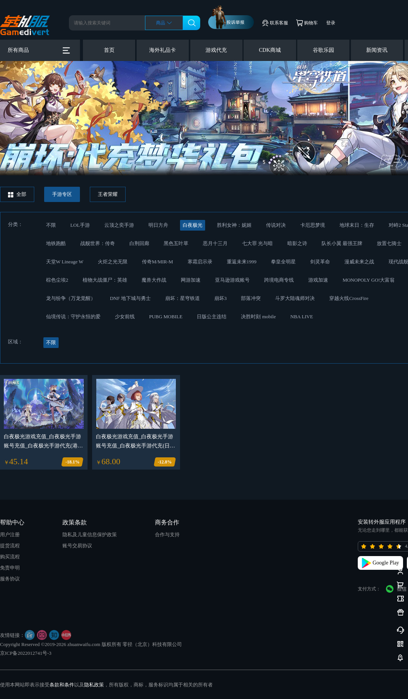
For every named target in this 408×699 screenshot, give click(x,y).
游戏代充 (216, 50)
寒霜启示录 (200, 262)
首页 (109, 50)
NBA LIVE (301, 316)
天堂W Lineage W (64, 262)
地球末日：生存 (356, 225)
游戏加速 (318, 280)
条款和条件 (61, 685)
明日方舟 (158, 225)
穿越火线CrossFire (348, 298)
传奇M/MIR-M (157, 262)
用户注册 (10, 534)
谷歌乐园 (323, 50)
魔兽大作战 (154, 280)
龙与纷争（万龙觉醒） (71, 298)
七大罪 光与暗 (257, 243)
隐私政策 (94, 685)
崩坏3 (220, 298)
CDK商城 (270, 50)
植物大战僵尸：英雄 (105, 280)
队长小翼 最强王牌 (342, 243)
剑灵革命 (320, 262)
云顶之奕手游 (119, 225)
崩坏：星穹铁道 (182, 298)
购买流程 (10, 557)
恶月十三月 (215, 243)
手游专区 (62, 194)
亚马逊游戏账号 (232, 280)
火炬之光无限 (113, 262)
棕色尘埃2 (57, 280)
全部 (17, 194)
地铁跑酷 (56, 243)
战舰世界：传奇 (97, 243)
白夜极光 (192, 225)
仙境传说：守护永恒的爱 (73, 316)
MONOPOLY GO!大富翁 (369, 280)
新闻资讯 (376, 50)
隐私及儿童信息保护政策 (89, 534)
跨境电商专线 (279, 280)
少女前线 (125, 316)
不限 (51, 225)
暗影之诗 (297, 243)
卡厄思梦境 (312, 225)
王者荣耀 (108, 194)
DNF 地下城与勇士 (130, 298)
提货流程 (10, 545)
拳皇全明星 (283, 262)
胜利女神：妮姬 (234, 225)
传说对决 (276, 225)
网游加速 (191, 280)
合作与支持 (167, 534)
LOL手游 (80, 225)
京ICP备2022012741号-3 (25, 653)
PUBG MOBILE (166, 316)
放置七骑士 (389, 243)
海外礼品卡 (162, 50)
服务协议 (10, 579)
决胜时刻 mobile (258, 316)
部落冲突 (251, 298)
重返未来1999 (242, 262)
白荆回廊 (139, 243)
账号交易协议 (77, 545)
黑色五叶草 (176, 243)
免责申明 (10, 568)
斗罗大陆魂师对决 (295, 298)
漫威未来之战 (359, 262)
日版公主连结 (211, 316)
